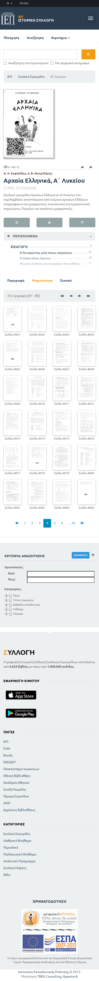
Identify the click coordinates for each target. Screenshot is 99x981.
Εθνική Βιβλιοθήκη (16, 776)
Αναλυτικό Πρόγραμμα (19, 861)
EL (9, 3)
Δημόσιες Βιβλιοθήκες (19, 810)
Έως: (11, 579)
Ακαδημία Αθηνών (16, 782)
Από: (11, 573)
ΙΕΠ (9, 76)
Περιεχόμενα (25, 236)
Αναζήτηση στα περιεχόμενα (26, 63)
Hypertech (70, 976)
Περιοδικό (10, 847)
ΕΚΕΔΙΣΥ (9, 762)
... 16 (72, 523)
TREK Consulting (49, 976)
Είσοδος (24, 3)
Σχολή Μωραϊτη (14, 789)
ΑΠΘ (6, 803)
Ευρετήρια (60, 38)
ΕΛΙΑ (6, 748)
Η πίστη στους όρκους (35, 258)
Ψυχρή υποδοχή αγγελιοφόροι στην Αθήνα (50, 263)
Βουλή (7, 755)
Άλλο (6, 875)
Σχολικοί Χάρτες (14, 868)
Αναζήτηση (35, 38)
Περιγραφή (15, 280)
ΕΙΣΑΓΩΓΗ (19, 247)
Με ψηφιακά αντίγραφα (70, 63)
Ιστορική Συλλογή (36, 18)
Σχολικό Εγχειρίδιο (31, 76)
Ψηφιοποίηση (42, 280)
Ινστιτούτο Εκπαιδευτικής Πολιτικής (43, 972)
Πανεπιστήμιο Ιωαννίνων (21, 769)
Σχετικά (66, 280)
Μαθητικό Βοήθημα (17, 840)
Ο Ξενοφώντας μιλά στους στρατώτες (46, 252)
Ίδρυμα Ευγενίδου (16, 796)
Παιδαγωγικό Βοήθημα (19, 854)
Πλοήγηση (11, 38)
